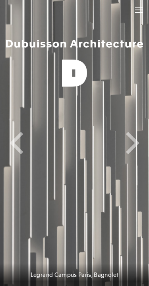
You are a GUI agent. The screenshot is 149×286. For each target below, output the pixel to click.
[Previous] (37, 143)
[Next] (112, 143)
